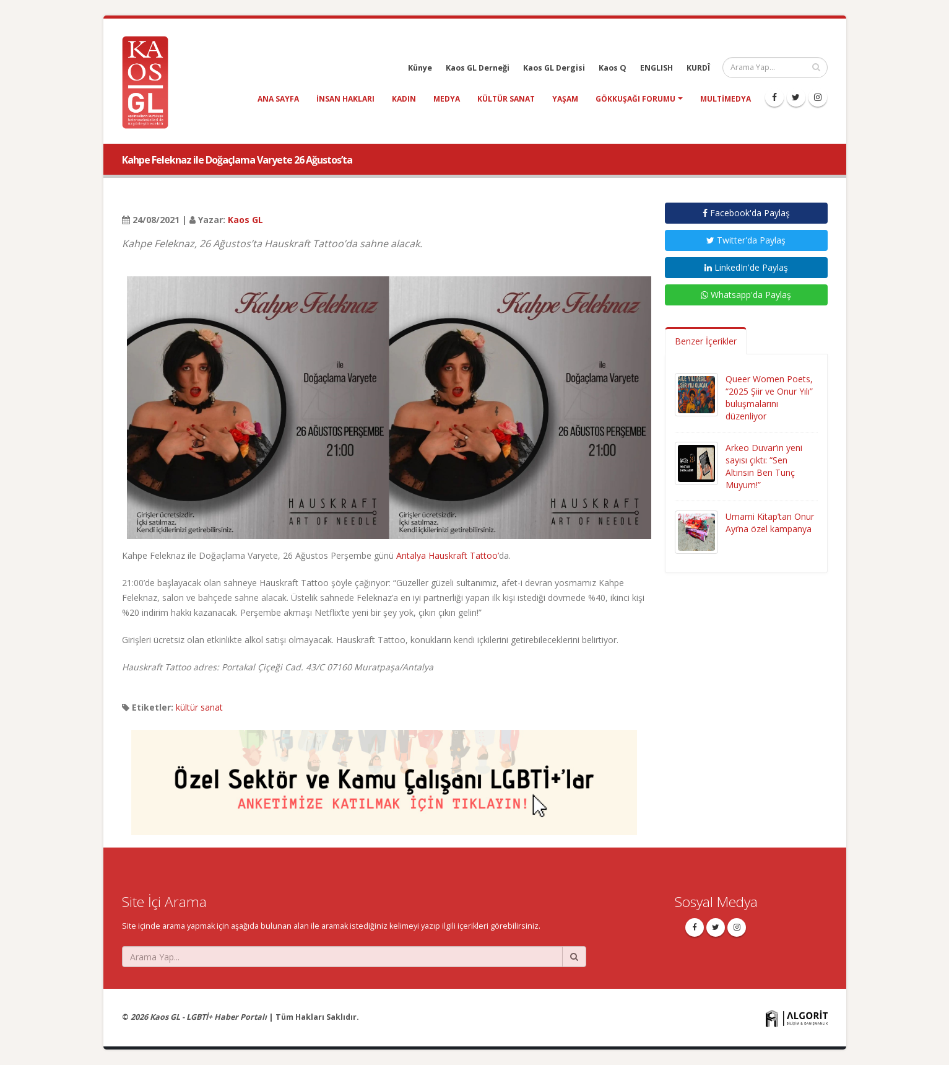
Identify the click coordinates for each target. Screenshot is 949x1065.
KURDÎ (698, 68)
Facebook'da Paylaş (746, 213)
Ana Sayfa (278, 99)
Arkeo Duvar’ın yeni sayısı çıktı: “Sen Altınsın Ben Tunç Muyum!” (764, 466)
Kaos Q (612, 68)
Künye (420, 68)
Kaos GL (245, 220)
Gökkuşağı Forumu (635, 99)
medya (446, 99)
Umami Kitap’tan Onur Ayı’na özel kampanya (770, 523)
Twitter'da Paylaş (746, 240)
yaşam (565, 99)
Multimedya (725, 99)
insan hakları (345, 99)
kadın (404, 99)
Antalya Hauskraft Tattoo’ (447, 555)
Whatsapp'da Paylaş (746, 294)
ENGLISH (656, 68)
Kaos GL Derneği (477, 68)
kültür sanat (506, 99)
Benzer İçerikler (706, 341)
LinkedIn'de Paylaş (746, 267)
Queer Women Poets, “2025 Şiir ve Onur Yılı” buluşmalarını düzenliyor (769, 397)
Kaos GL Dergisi (554, 68)
